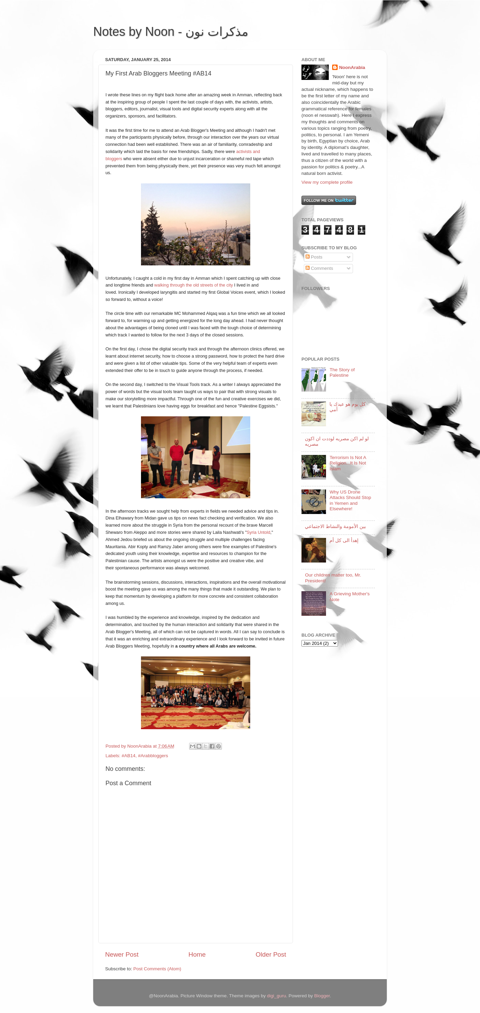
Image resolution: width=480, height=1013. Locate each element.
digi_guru (276, 995)
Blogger (322, 995)
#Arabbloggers (153, 755)
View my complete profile (327, 182)
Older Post (271, 954)
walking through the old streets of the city (193, 285)
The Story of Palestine (342, 372)
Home (197, 954)
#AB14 (129, 755)
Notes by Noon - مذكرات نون (170, 32)
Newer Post (122, 954)
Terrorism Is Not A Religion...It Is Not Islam (347, 463)
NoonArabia (352, 67)
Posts (314, 257)
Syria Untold (258, 532)
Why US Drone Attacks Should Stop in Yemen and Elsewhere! (350, 500)
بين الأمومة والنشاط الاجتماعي (335, 526)
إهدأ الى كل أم (343, 540)
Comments (319, 268)
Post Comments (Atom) (157, 968)
